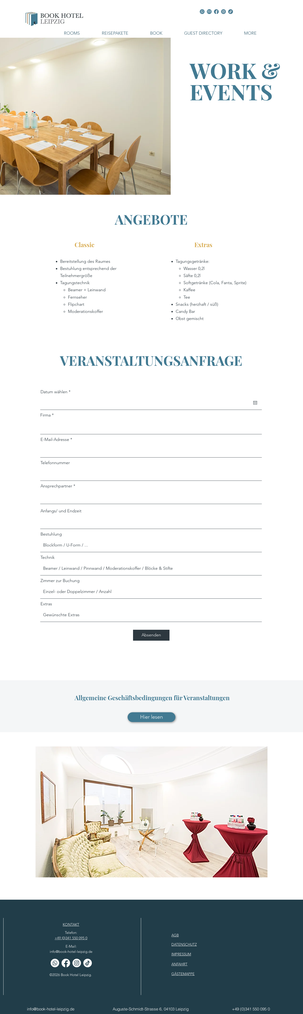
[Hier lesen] (151, 717)
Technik (47, 557)
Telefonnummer (55, 463)
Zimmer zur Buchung (60, 581)
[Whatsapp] (55, 963)
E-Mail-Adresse (54, 439)
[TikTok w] (87, 963)
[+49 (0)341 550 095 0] (250, 1009)
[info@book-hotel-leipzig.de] (54, 1009)
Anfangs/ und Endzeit (60, 511)
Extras (46, 604)
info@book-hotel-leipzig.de (71, 951)
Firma (45, 415)
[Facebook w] (66, 963)
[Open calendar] (255, 403)
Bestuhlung (51, 534)
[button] (72, 33)
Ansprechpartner (56, 486)
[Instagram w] (76, 963)
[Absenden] (151, 635)
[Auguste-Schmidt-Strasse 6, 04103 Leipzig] (151, 1009)
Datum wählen (56, 392)
